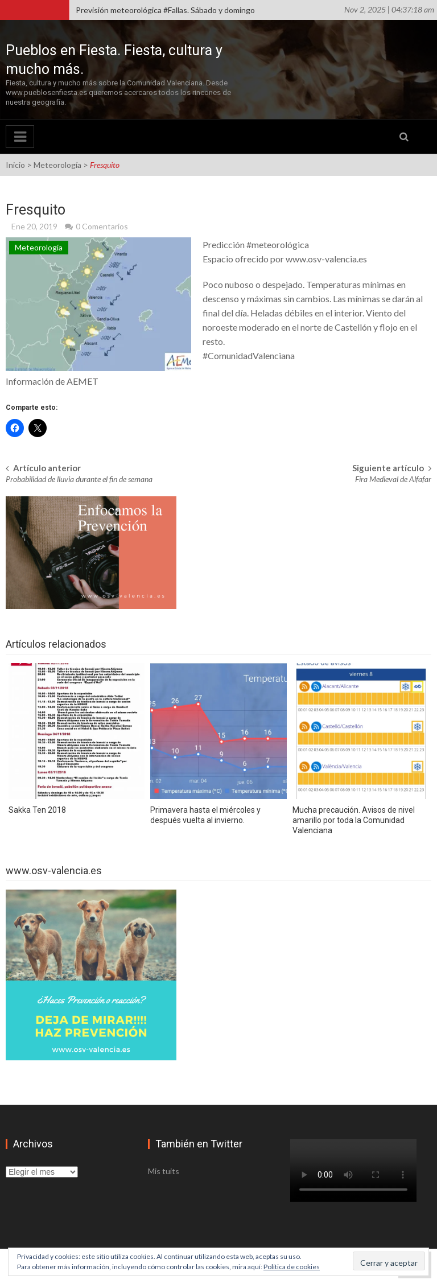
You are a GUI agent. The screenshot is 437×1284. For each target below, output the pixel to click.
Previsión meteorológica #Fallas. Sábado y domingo (165, 10)
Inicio (15, 165)
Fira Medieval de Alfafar (393, 479)
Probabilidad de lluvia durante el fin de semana (79, 479)
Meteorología (57, 165)
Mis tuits (163, 1171)
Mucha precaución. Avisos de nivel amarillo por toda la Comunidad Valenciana (353, 820)
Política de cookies (291, 1266)
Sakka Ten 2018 (37, 809)
